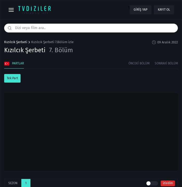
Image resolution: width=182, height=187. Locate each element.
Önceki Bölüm (139, 63)
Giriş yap (140, 9)
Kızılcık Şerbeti (15, 42)
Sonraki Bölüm (166, 63)
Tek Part (12, 78)
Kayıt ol (164, 9)
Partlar (14, 63)
